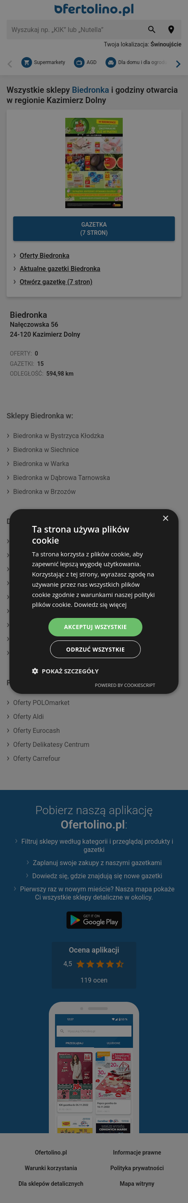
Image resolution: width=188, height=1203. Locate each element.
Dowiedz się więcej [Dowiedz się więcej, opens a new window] (100, 604)
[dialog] (94, 601)
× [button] (165, 519)
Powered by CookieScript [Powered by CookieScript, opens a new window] (125, 685)
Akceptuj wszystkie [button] (95, 627)
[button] (65, 670)
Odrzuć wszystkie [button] (95, 649)
